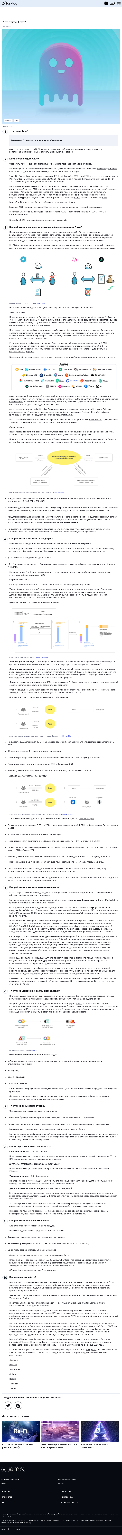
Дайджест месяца (70, 1503)
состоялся (14, 189)
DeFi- (38, 149)
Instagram (18, 1405)
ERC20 (89, 498)
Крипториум (67, 1497)
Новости (5, 1492)
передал (38, 1310)
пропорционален (60, 950)
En (112, 3)
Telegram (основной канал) (8, 1405)
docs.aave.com (42, 657)
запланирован (36, 1323)
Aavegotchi (91, 1349)
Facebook (16, 1469)
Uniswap (96, 409)
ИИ (2, 1503)
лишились (25, 913)
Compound (40, 422)
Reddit (12, 1379)
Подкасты (66, 1492)
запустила (99, 176)
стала (77, 197)
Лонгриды (6, 1497)
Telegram (13, 1383)
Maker (79, 1003)
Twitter (12, 1388)
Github (12, 1374)
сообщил (59, 1339)
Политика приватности (10, 1479)
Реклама (61, 1483)
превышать (81, 333)
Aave (11, 149)
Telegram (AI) (3, 1469)
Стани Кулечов (83, 164)
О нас (3, 1483)
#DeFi (11, 127)
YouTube (10, 1469)
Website (13, 1364)
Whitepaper (14, 1369)
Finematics (41, 303)
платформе (101, 357)
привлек (37, 1295)
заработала (37, 220)
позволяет (27, 1193)
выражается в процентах (21, 351)
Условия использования (67, 1479)
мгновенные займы (65, 996)
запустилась (59, 207)
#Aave (5, 127)
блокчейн (101, 168)
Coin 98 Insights (58, 492)
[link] (9, 4)
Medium (34, 1050)
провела (43, 179)
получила (62, 1282)
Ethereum (112, 168)
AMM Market (95, 419)
